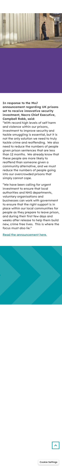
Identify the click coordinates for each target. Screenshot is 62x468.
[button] (57, 444)
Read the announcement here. (25, 235)
